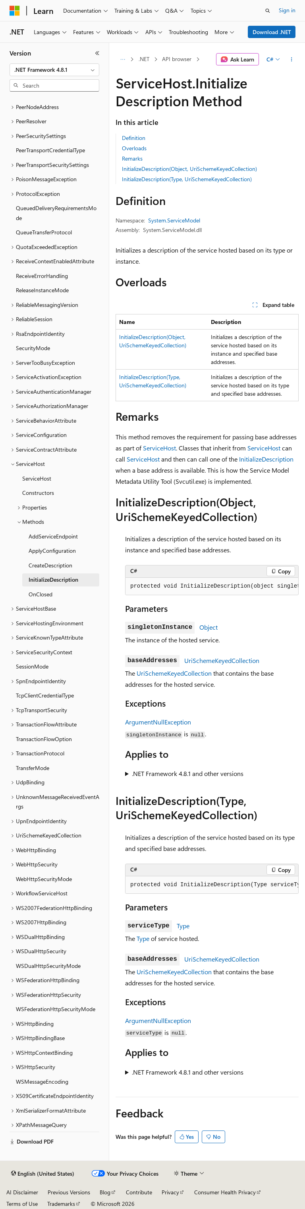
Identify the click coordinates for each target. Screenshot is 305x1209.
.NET (144, 59)
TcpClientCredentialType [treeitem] (45, 695)
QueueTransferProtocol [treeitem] (44, 232)
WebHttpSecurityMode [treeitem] (44, 879)
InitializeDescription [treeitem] (53, 579)
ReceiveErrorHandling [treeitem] (42, 276)
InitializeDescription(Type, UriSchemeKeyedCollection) (187, 179)
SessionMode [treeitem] (32, 666)
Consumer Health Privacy (225, 1192)
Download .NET (272, 32)
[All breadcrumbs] (122, 59)
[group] (212, 586)
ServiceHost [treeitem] (36, 478)
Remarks (132, 158)
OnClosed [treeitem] (40, 594)
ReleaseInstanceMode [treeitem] (42, 290)
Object (208, 627)
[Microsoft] (15, 11)
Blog (105, 1192)
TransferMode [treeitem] (32, 768)
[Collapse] (97, 53)
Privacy (170, 1192)
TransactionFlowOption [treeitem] (44, 739)
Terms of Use (22, 1203)
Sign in (287, 10)
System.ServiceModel (174, 220)
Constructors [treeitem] (38, 492)
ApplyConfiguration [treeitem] (52, 550)
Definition (133, 138)
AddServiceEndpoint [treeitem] (53, 536)
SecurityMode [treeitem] (33, 348)
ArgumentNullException (158, 722)
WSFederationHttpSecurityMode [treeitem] (55, 1009)
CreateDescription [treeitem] (50, 565)
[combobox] (54, 69)
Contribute (139, 1192)
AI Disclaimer (22, 1192)
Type (183, 926)
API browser (176, 59)
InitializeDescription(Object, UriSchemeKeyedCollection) (189, 168)
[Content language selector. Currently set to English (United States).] (42, 1173)
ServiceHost (159, 448)
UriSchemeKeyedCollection (221, 660)
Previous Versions (69, 1192)
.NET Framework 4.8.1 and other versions (187, 773)
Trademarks (61, 1203)
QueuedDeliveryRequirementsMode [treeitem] (56, 213)
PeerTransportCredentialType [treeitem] (50, 150)
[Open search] (268, 11)
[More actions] (292, 59)
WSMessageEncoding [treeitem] (42, 1081)
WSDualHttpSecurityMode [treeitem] (48, 965)
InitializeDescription (266, 459)
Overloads (134, 148)
